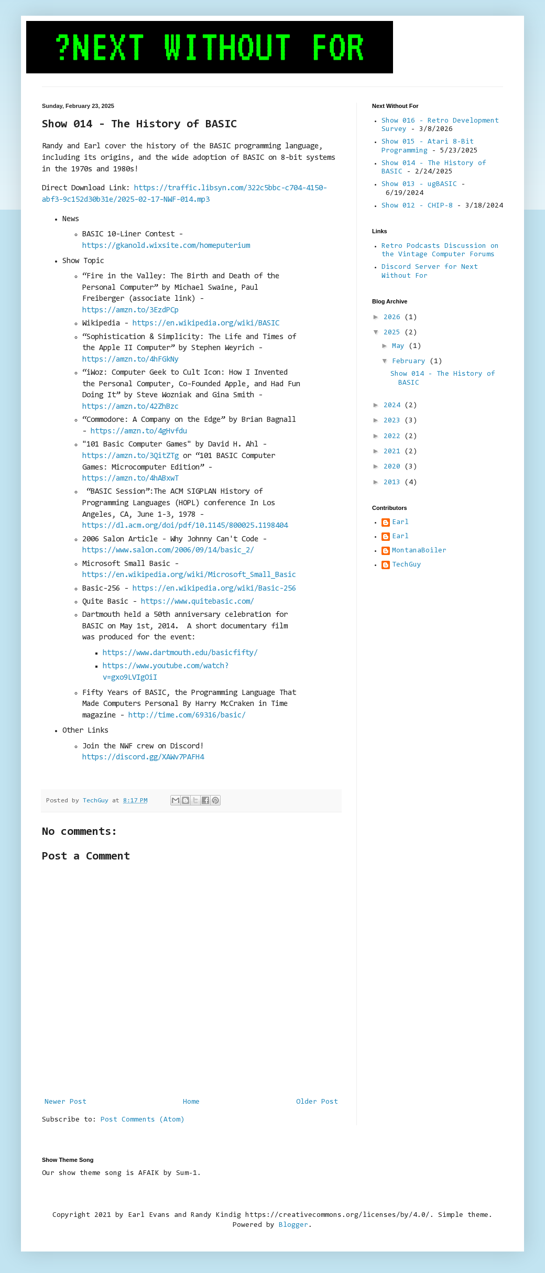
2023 (394, 421)
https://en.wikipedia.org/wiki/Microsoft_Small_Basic (189, 575)
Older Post (317, 1102)
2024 (394, 405)
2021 (394, 451)
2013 (394, 482)
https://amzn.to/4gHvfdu (139, 432)
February (411, 361)
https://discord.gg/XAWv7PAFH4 (143, 757)
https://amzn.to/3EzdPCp (130, 310)
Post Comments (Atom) (142, 1120)
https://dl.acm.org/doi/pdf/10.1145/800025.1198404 (185, 526)
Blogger (293, 1225)
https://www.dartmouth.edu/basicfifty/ (180, 653)
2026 (394, 317)
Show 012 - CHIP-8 (417, 206)
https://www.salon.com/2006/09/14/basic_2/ (168, 550)
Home (191, 1102)
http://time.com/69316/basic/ (187, 716)
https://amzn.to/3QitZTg (130, 456)
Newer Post (65, 1102)
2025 (394, 332)
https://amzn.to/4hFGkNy (130, 360)
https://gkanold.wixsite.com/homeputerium (166, 246)
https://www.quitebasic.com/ (197, 602)
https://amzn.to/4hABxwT (130, 479)
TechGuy (406, 565)
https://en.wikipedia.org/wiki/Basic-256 (214, 589)
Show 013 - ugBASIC (419, 184)
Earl (400, 522)
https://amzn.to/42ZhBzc (130, 407)
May (400, 346)
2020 (394, 467)
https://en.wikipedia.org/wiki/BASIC (206, 324)
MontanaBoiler (419, 550)
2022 (394, 436)
